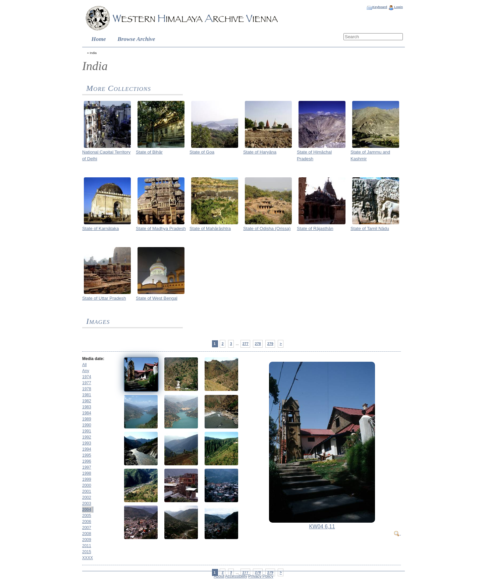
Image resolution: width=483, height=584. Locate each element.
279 (270, 344)
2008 (86, 533)
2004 (86, 509)
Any (85, 370)
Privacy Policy (260, 576)
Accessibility (236, 576)
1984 (86, 413)
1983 (86, 407)
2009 (86, 539)
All (84, 364)
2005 (86, 515)
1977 (86, 383)
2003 (86, 503)
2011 (86, 545)
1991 (86, 431)
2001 (86, 491)
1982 (86, 401)
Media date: (93, 358)
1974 (86, 376)
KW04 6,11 (322, 526)
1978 (86, 389)
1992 (86, 437)
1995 (86, 455)
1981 (86, 395)
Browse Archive (136, 39)
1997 (86, 467)
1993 (86, 443)
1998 (86, 473)
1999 (86, 479)
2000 (86, 485)
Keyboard (379, 7)
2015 (86, 551)
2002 (86, 497)
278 (258, 344)
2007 (86, 527)
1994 (86, 449)
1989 (86, 419)
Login (398, 7)
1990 (86, 425)
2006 (86, 521)
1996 (86, 461)
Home (99, 39)
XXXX (87, 558)
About (219, 576)
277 (246, 344)
